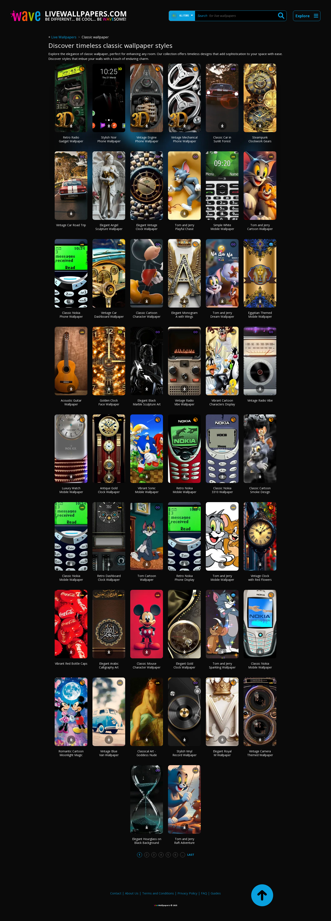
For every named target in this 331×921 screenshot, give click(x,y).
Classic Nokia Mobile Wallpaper (71, 578)
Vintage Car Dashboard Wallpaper (109, 315)
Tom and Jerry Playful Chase (184, 227)
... (182, 854)
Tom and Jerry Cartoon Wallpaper (260, 227)
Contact (115, 893)
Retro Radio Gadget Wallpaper (71, 139)
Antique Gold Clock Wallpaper (109, 490)
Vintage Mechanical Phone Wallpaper (184, 139)
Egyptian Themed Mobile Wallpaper (260, 315)
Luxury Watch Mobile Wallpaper (71, 490)
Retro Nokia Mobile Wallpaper (184, 490)
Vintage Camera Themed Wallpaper (260, 753)
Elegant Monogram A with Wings (184, 315)
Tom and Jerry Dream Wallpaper (222, 315)
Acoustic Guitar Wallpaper (71, 402)
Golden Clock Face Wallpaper (108, 402)
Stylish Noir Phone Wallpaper (109, 139)
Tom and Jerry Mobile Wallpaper (222, 578)
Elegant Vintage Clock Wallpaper (146, 227)
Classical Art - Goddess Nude (147, 753)
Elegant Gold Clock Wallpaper (184, 665)
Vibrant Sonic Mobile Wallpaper (147, 490)
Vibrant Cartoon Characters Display (222, 402)
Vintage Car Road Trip (71, 225)
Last (190, 854)
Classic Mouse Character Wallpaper (146, 665)
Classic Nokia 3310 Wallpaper (222, 490)
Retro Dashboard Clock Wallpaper (109, 578)
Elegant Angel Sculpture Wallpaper (108, 227)
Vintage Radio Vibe (260, 400)
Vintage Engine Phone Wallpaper (146, 139)
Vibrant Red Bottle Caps (71, 664)
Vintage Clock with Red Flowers (260, 578)
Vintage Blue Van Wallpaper (109, 753)
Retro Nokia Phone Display (184, 578)
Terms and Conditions (158, 893)
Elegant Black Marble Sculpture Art (147, 402)
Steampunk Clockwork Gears (259, 139)
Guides (216, 893)
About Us (131, 893)
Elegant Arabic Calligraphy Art (109, 665)
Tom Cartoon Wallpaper (146, 578)
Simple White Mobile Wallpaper (222, 227)
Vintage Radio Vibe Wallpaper (184, 402)
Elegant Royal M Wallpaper (222, 753)
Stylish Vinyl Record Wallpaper (184, 753)
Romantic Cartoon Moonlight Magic (71, 753)
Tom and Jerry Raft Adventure (184, 841)
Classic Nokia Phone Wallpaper (71, 315)
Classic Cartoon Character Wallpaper (146, 315)
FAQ (204, 893)
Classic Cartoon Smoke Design (260, 490)
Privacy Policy (187, 893)
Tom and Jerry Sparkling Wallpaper (222, 665)
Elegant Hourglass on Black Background (146, 841)
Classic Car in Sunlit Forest (222, 139)
